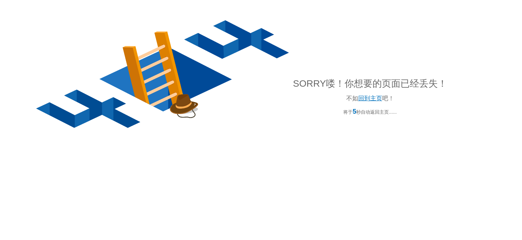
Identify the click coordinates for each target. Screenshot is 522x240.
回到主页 (370, 98)
